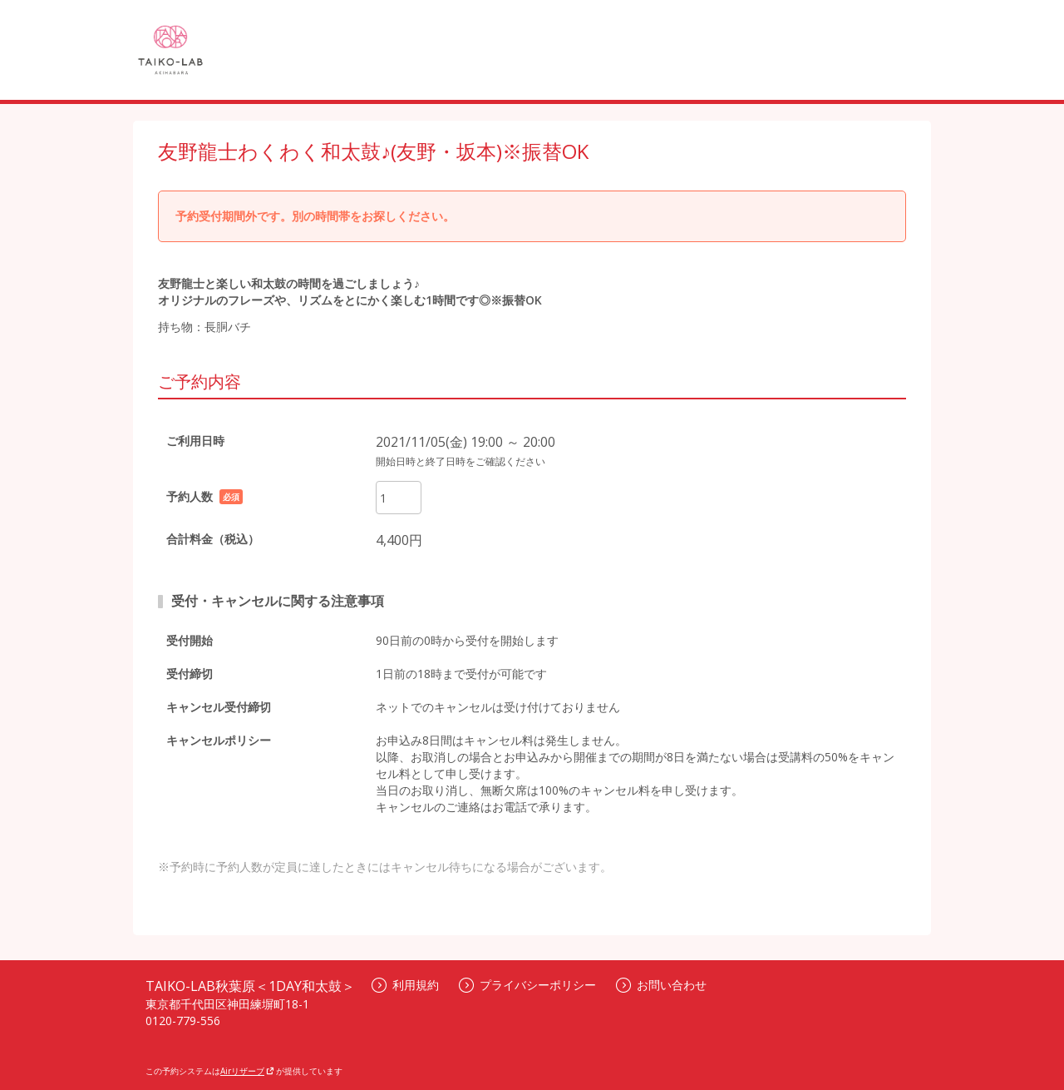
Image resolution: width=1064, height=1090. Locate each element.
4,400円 (399, 540)
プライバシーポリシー (527, 985)
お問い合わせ (661, 985)
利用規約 (405, 985)
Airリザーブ (247, 1071)
